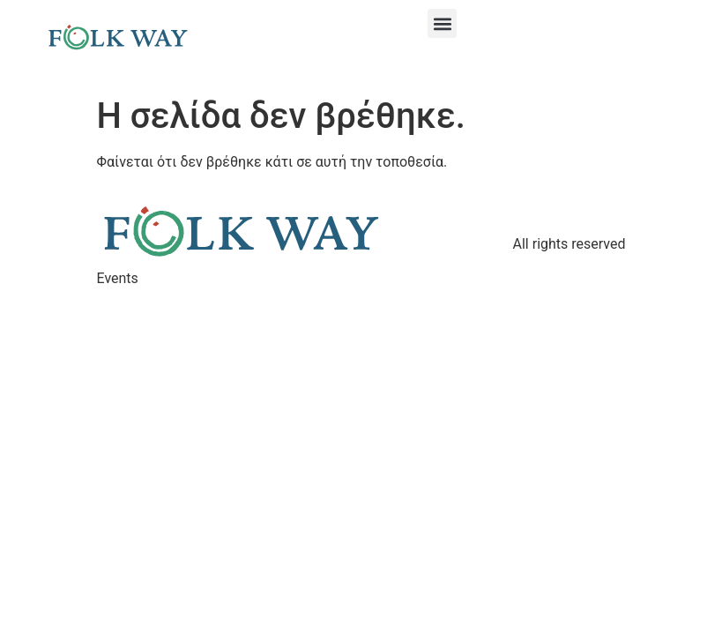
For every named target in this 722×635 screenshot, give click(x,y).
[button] (442, 23)
